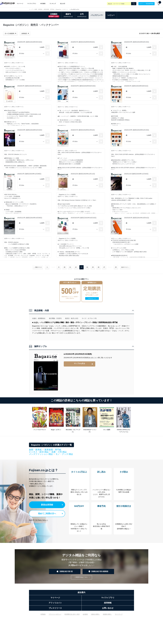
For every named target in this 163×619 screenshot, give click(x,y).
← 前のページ (38, 267)
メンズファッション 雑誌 (41, 454)
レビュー (111, 15)
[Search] (133, 3)
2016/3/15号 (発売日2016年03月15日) (83, 86)
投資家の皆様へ (107, 616)
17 (104, 267)
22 (115, 267)
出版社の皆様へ (95, 616)
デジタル (21, 53)
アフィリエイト (55, 604)
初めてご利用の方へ (45, 513)
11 (70, 267)
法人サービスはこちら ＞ (38, 519)
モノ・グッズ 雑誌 (64, 454)
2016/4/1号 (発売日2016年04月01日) (29, 86)
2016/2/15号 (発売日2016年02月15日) (29, 130)
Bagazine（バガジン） (62, 9)
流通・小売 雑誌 (59, 452)
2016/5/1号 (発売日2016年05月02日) (83, 42)
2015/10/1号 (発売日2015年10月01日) (136, 218)
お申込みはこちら (92, 298)
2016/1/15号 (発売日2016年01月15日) (136, 130)
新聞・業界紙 (38, 9)
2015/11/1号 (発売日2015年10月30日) (29, 218)
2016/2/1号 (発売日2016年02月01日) (83, 130)
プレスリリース (55, 610)
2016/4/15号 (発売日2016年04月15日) (136, 42)
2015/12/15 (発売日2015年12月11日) (83, 174)
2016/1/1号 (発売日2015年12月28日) (29, 174)
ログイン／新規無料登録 (146, 3)
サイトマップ (118, 616)
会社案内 (85, 616)
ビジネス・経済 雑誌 (39, 452)
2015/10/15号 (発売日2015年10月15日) (83, 218)
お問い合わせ (107, 610)
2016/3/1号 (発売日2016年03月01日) (136, 86)
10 (64, 267)
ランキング (53, 3)
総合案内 (81, 594)
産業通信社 (41, 318)
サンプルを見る (79, 363)
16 (98, 267)
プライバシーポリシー (55, 616)
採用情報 (108, 604)
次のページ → (125, 267)
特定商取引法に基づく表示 (72, 616)
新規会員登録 (47, 504)
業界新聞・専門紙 (49, 9)
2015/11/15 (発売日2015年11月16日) (136, 174)
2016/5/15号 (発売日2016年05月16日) (29, 42)
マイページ (20, 3)
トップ (31, 9)
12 (75, 267)
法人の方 (62, 3)
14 (87, 267)
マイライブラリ (31, 3)
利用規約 (43, 616)
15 (92, 267)
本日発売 (42, 3)
